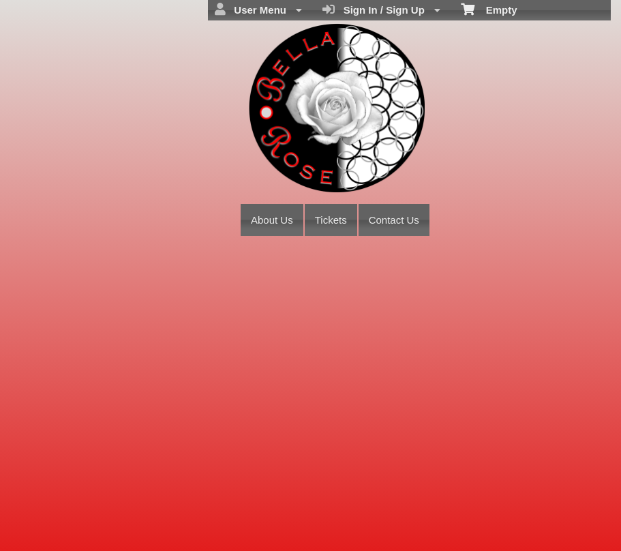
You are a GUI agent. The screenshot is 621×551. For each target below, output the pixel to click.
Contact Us (394, 220)
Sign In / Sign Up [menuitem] (381, 9)
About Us (272, 220)
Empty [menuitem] (489, 9)
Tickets (331, 220)
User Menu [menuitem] (258, 9)
